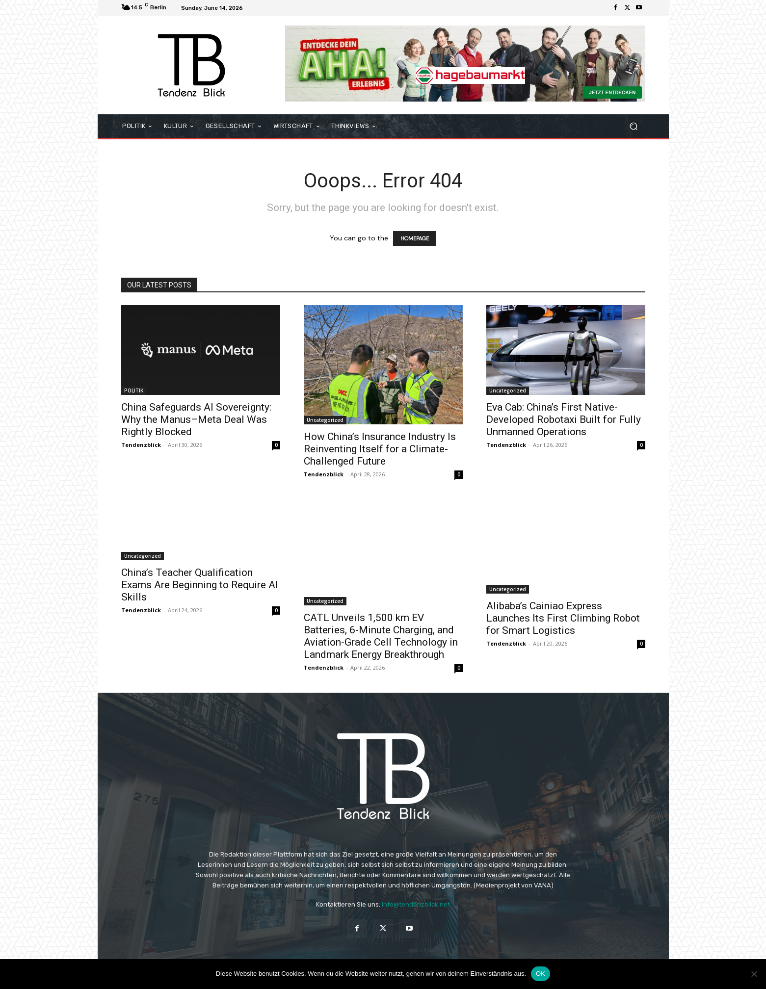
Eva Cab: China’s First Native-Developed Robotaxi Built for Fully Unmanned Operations (563, 419)
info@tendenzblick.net (416, 904)
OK (540, 973)
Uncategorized (325, 419)
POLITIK (133, 390)
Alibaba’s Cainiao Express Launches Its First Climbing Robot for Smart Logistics (563, 618)
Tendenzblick (141, 444)
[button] (633, 126)
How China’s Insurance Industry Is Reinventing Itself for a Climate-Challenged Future (380, 449)
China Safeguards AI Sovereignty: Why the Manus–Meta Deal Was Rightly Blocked (196, 419)
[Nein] (754, 974)
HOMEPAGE (414, 238)
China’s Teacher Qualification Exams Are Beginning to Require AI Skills (199, 585)
